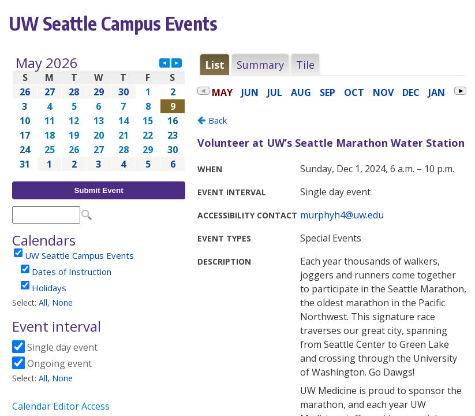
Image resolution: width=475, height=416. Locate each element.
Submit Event (98, 190)
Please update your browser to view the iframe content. (98, 113)
